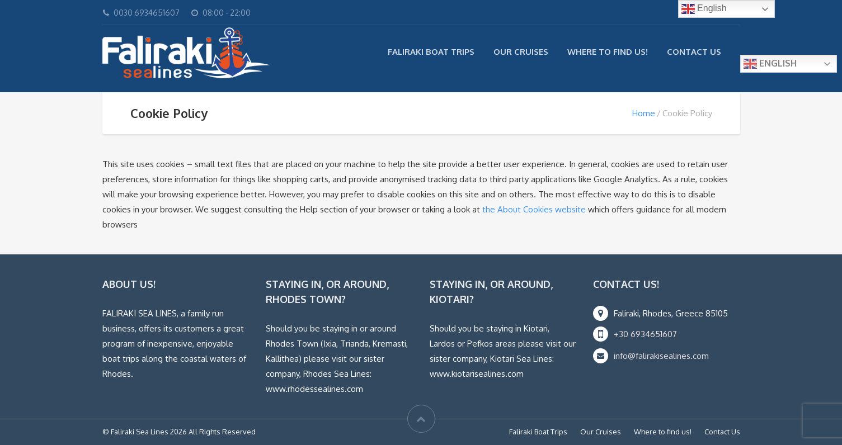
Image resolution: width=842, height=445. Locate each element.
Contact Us (694, 51)
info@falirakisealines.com (661, 356)
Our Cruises (520, 51)
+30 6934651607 (645, 334)
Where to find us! (607, 51)
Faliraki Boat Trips (431, 51)
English (770, 63)
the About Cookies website (534, 209)
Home (643, 113)
